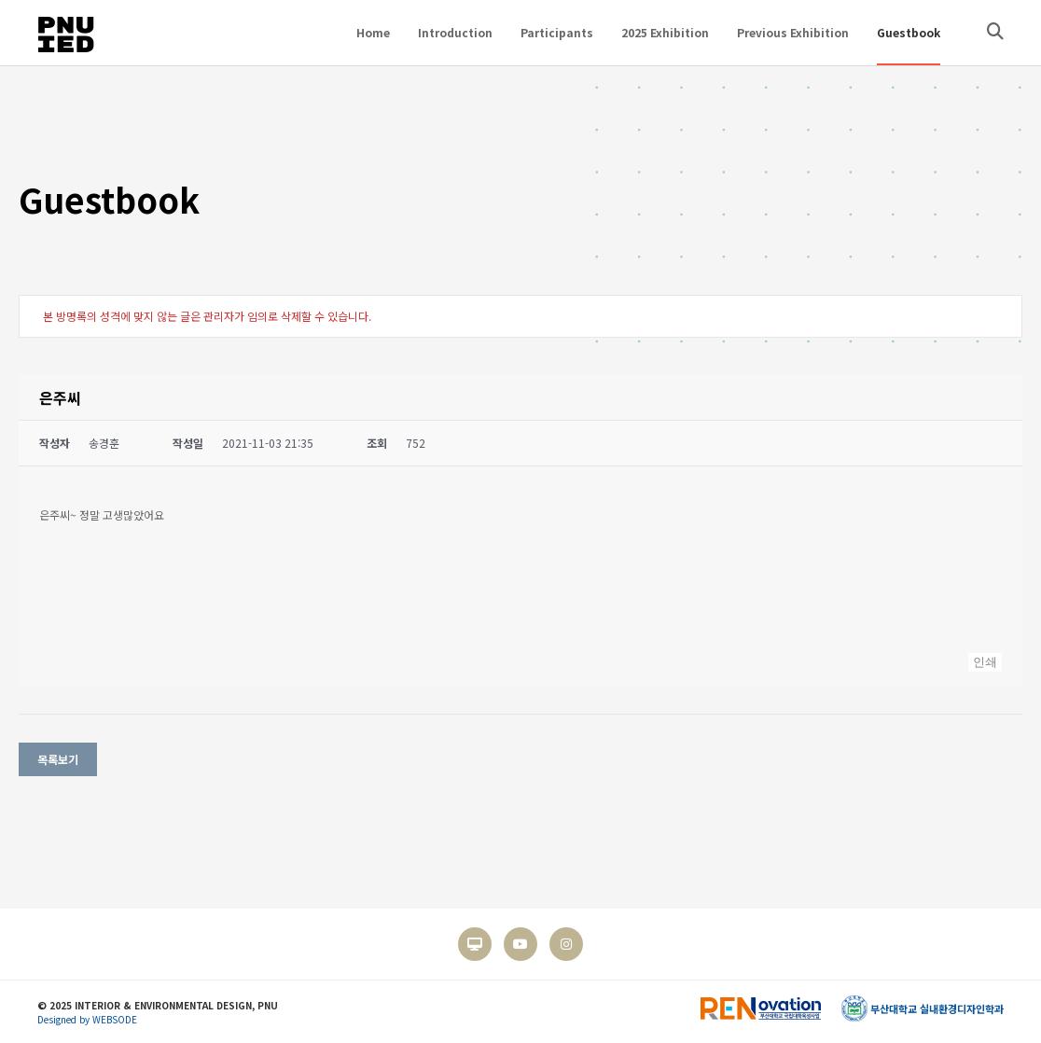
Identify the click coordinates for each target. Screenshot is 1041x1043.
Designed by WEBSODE (87, 1019)
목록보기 (57, 759)
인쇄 (985, 662)
